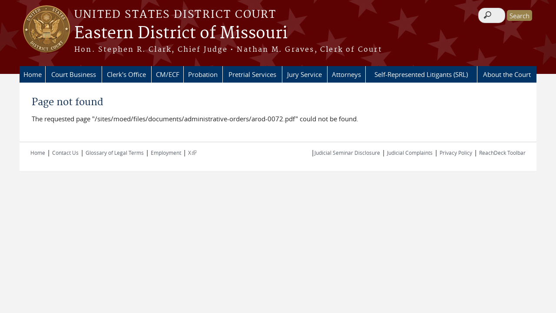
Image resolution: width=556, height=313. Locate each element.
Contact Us (65, 152)
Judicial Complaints (410, 152)
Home (32, 74)
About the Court (507, 74)
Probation (203, 74)
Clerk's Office (126, 74)
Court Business (73, 74)
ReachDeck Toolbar (502, 152)
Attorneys (346, 74)
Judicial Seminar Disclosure (347, 152)
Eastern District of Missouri (181, 33)
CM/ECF (167, 74)
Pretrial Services (252, 74)
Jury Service (304, 74)
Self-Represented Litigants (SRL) (421, 74)
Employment (166, 152)
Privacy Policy (456, 152)
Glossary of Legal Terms (115, 152)
